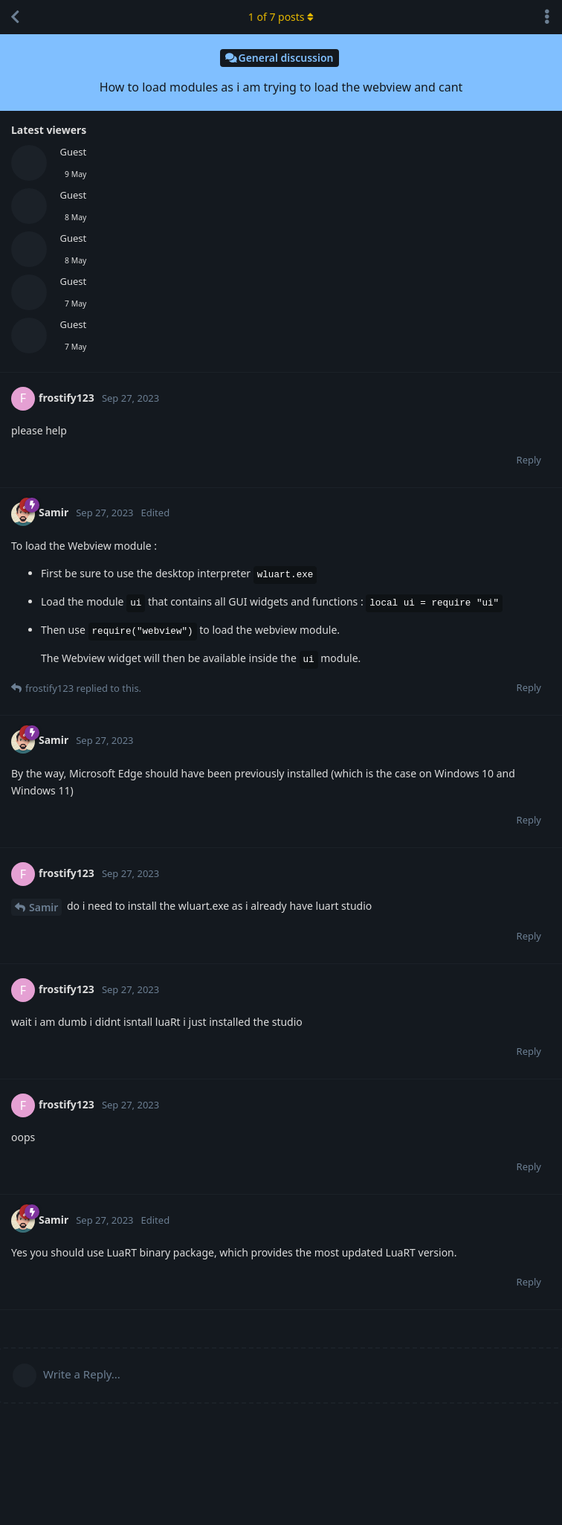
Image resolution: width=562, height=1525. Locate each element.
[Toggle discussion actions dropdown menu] (547, 17)
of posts (281, 17)
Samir (43, 907)
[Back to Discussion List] (15, 17)
